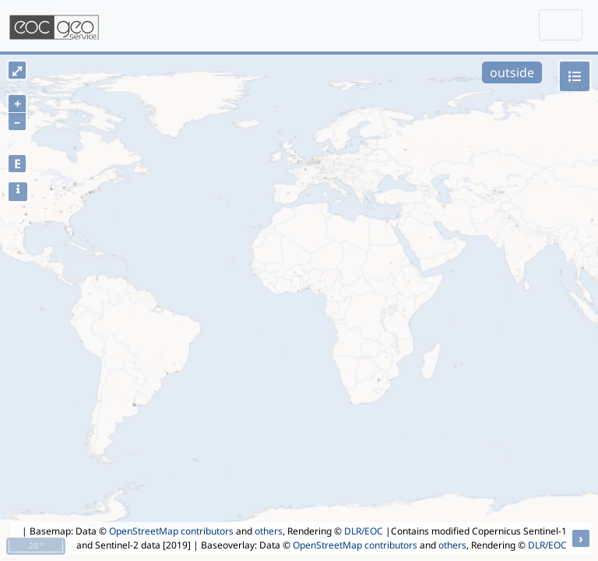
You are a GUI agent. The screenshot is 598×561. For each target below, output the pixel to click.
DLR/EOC (363, 531)
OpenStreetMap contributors (171, 531)
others (269, 531)
